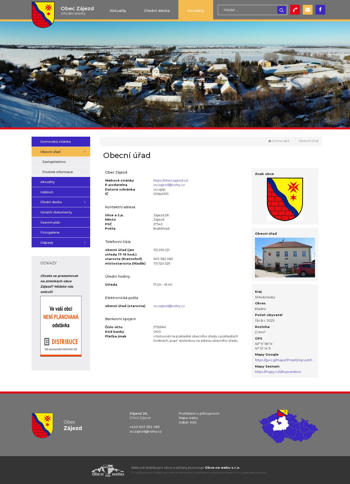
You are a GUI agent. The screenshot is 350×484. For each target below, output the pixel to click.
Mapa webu (188, 416)
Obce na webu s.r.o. (222, 466)
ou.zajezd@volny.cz (173, 185)
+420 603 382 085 (145, 425)
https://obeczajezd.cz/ (175, 180)
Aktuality (118, 10)
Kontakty (195, 10)
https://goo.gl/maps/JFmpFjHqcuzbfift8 (287, 358)
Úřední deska (157, 10)
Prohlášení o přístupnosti (199, 412)
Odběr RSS (188, 421)
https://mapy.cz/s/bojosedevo (280, 370)
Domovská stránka (280, 141)
